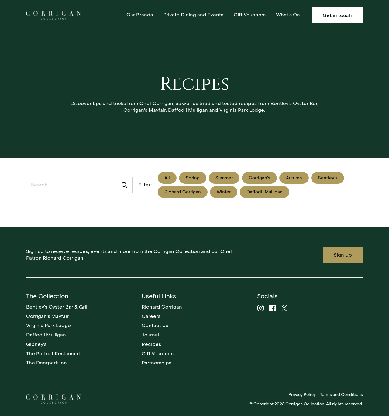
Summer (224, 178)
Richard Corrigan (182, 192)
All (167, 178)
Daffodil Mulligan (264, 192)
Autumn (294, 178)
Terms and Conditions (341, 394)
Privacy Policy (302, 394)
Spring (193, 178)
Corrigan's (259, 178)
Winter (224, 192)
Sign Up (343, 255)
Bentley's (327, 178)
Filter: (145, 184)
